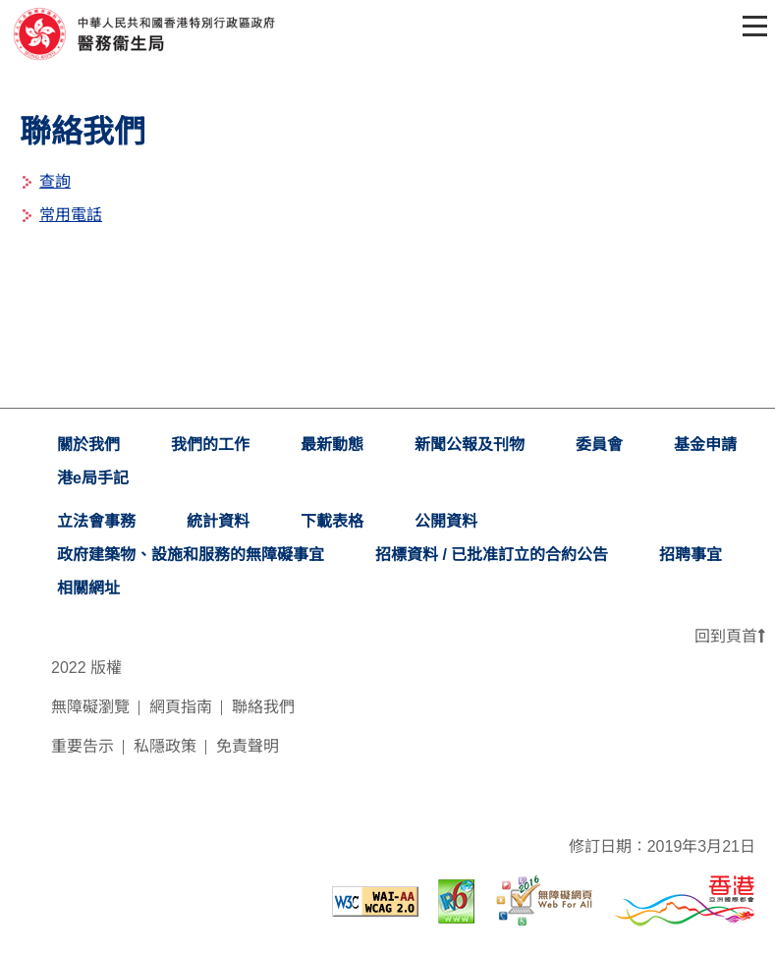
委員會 (599, 444)
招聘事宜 (690, 554)
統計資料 (218, 521)
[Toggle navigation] (751, 26)
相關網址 (88, 588)
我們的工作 (210, 444)
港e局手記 (93, 478)
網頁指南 (180, 707)
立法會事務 (96, 521)
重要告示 (82, 746)
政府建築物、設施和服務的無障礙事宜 (190, 554)
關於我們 (88, 444)
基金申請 (705, 444)
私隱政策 (165, 746)
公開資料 (446, 521)
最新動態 (332, 444)
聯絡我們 (263, 707)
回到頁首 (729, 636)
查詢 (55, 181)
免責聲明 (247, 746)
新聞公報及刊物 (470, 444)
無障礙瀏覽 (90, 707)
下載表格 (332, 521)
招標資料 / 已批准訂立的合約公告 (491, 554)
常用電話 (70, 214)
